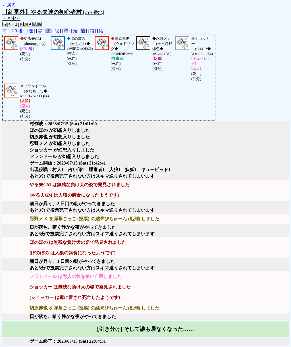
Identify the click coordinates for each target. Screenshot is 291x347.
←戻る (9, 5)
